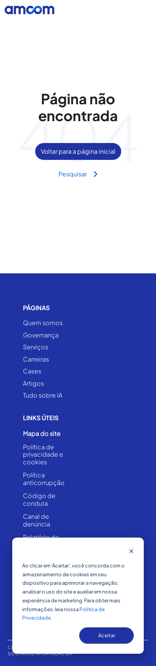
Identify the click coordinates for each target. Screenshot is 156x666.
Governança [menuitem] (40, 335)
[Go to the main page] (29, 10)
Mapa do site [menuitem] (41, 433)
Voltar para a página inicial (78, 151)
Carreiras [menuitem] (36, 359)
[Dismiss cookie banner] (131, 552)
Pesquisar (78, 174)
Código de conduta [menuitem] (39, 499)
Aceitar (106, 635)
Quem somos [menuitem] (43, 323)
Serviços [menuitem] (35, 347)
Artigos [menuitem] (33, 383)
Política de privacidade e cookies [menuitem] (43, 454)
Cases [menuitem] (32, 371)
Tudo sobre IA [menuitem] (42, 395)
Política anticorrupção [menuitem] (44, 478)
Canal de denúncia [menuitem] (36, 520)
